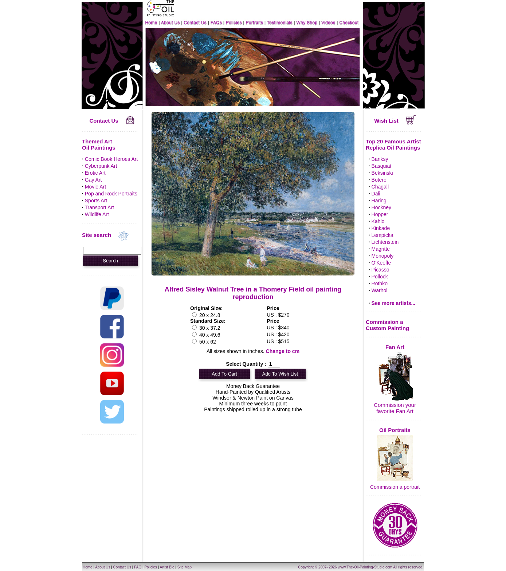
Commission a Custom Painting (387, 325)
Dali (376, 194)
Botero (379, 180)
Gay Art (93, 180)
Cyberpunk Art (101, 166)
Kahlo (378, 221)
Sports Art (96, 200)
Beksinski (382, 173)
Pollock (380, 276)
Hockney (381, 207)
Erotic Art (95, 173)
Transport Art (99, 207)
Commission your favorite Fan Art (395, 408)
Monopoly (383, 256)
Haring (379, 200)
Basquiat (381, 166)
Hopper (380, 214)
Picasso (380, 270)
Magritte (381, 249)
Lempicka (382, 235)
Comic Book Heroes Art (111, 159)
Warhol (380, 290)
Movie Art (95, 187)
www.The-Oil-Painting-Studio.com (365, 567)
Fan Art (394, 347)
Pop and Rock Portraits (111, 194)
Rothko (380, 283)
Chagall (380, 187)
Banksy (380, 159)
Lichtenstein (385, 242)
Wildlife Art (97, 214)
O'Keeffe (381, 263)
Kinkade (381, 228)
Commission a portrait (395, 487)
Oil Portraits (395, 430)
